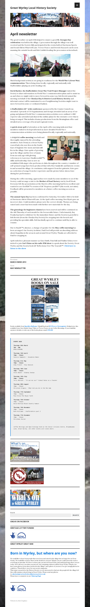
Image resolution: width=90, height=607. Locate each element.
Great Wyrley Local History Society (33, 8)
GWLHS (50, 330)
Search (12, 513)
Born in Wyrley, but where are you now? (43, 553)
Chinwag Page (36, 576)
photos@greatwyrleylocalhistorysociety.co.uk (28, 574)
